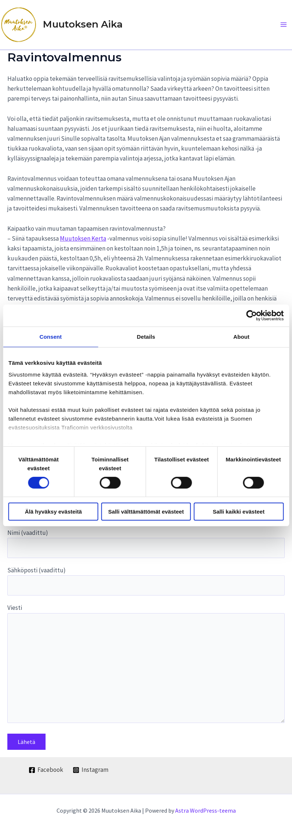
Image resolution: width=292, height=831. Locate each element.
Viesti (146, 665)
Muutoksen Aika (83, 24)
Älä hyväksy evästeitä (53, 511)
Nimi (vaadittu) (146, 543)
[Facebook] (46, 770)
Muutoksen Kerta (83, 238)
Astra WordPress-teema (205, 810)
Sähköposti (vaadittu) (146, 581)
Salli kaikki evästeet (238, 511)
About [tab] (241, 337)
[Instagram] (90, 770)
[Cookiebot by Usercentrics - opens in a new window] (251, 315)
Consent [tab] (50, 337)
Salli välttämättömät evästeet (146, 511)
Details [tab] (146, 337)
